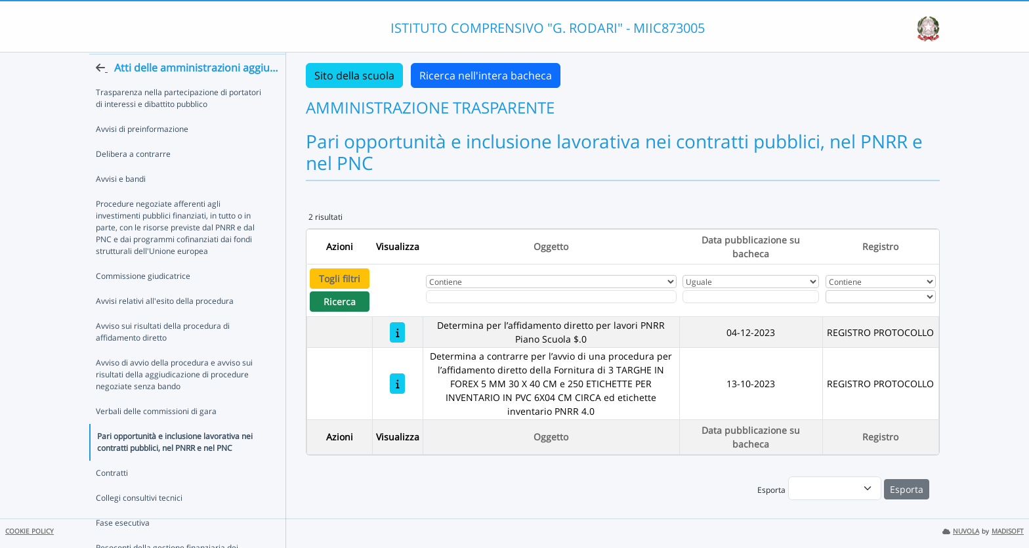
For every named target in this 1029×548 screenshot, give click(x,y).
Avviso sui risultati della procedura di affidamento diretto (163, 356)
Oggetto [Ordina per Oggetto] (551, 246)
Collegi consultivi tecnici (139, 522)
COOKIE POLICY (29, 531)
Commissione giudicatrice (143, 300)
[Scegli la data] (750, 296)
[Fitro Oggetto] (551, 296)
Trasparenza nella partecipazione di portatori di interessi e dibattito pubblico (178, 123)
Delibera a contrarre (133, 178)
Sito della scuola (354, 75)
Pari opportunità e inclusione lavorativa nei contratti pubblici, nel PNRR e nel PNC (175, 466)
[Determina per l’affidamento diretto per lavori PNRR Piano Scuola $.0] (397, 332)
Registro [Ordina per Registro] (880, 246)
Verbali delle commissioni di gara (156, 436)
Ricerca (340, 301)
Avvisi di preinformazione (142, 153)
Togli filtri (339, 278)
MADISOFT (1008, 531)
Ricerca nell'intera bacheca (485, 75)
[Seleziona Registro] (881, 296)
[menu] (834, 488)
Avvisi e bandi (121, 203)
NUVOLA (960, 531)
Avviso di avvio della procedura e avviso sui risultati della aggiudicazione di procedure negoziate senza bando (174, 399)
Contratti (112, 497)
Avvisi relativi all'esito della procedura (165, 325)
